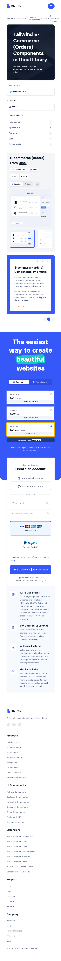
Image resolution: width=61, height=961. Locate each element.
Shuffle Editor (37, 603)
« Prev (15, 176)
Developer (19, 382)
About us (11, 920)
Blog (9, 925)
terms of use (31, 557)
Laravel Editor (13, 767)
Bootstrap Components (17, 797)
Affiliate (10, 906)
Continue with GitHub (30, 486)
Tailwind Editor (13, 742)
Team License (40, 382)
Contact (10, 901)
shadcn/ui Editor (14, 772)
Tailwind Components (16, 792)
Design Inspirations (15, 822)
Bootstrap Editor (14, 747)
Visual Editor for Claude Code (20, 836)
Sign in (43, 580)
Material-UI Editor (14, 757)
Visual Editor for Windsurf (18, 856)
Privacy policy (13, 936)
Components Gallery (40, 609)
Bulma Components (16, 812)
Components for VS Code (18, 871)
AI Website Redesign (16, 777)
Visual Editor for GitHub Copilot (21, 851)
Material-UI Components (18, 802)
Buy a (30, 569)
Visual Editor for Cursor (17, 846)
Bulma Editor (12, 752)
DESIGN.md (12, 896)
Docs (9, 886)
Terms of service (14, 931)
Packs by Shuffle (14, 817)
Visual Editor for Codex (17, 841)
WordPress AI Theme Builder (20, 866)
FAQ (9, 891)
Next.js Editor (13, 762)
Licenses (11, 941)
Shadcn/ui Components (17, 807)
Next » (24, 176)
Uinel (23, 163)
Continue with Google (30, 478)
